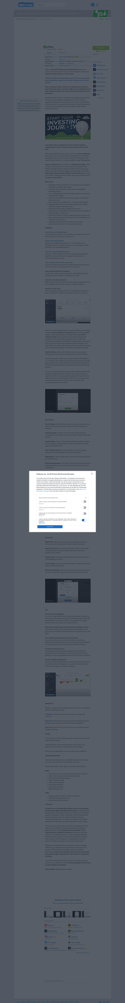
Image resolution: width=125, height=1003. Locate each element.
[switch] (84, 501)
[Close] (92, 474)
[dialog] (62, 501)
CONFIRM (50, 526)
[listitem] (62, 498)
